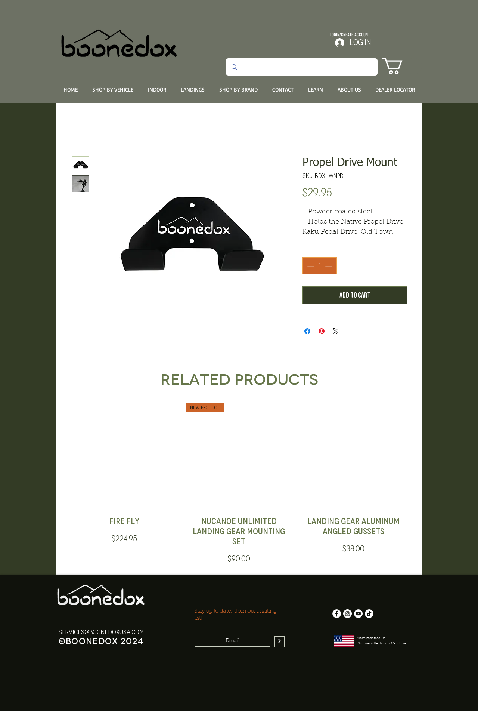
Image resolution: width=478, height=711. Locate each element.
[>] (279, 641)
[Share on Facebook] (307, 331)
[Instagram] (347, 613)
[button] (402, 66)
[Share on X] (335, 331)
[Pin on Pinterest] (321, 331)
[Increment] (329, 266)
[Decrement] (310, 266)
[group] (239, 484)
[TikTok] (369, 613)
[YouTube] (358, 613)
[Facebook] (336, 613)
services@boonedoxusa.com (101, 632)
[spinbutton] (319, 266)
